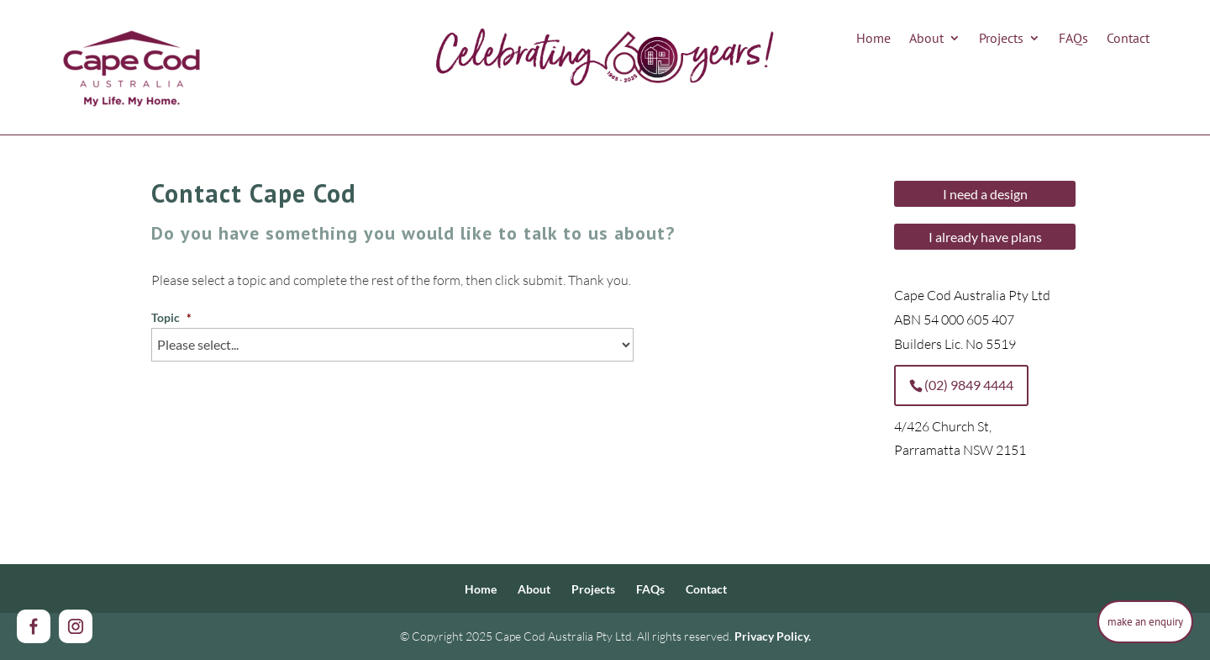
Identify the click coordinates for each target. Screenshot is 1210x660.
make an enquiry (1145, 621)
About (926, 39)
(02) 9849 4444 (968, 385)
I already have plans (985, 237)
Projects (1001, 39)
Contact (1128, 39)
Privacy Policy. (772, 636)
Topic (171, 317)
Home (873, 39)
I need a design (985, 194)
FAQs (1073, 39)
